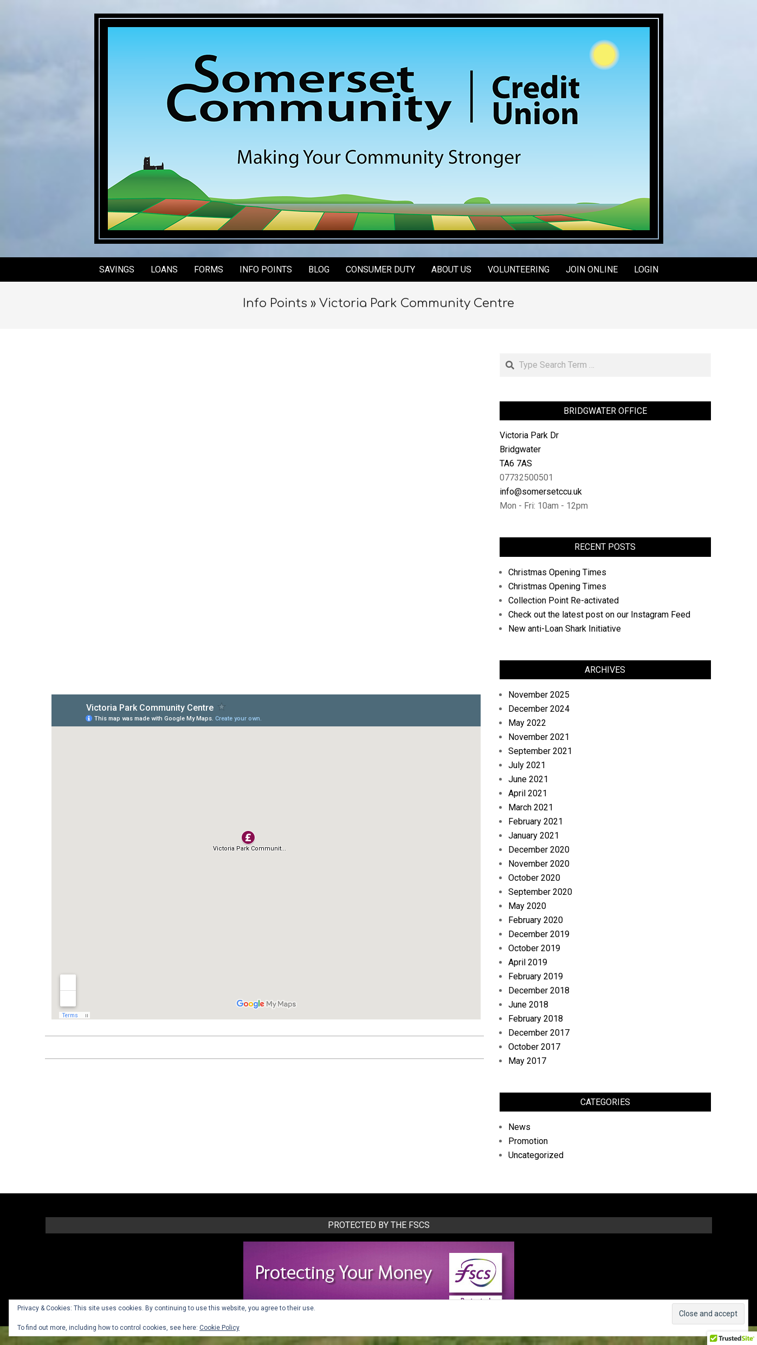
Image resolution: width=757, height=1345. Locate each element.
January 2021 (533, 835)
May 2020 (527, 906)
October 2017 (534, 1047)
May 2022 (527, 723)
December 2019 (539, 934)
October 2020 (534, 878)
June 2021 (528, 779)
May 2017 (527, 1061)
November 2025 (539, 695)
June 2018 (528, 1004)
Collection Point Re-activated (563, 600)
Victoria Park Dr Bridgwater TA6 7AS (529, 449)
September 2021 (540, 751)
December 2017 (539, 1033)
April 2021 (527, 793)
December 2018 (539, 990)
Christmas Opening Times (557, 572)
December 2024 (539, 709)
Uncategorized (536, 1155)
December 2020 (539, 849)
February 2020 (535, 920)
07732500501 (526, 477)
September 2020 (540, 892)
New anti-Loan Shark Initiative (564, 628)
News (519, 1127)
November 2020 (539, 864)
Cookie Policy (219, 1327)
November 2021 (539, 737)
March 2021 (530, 807)
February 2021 (535, 821)
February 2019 (535, 976)
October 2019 (534, 948)
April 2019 (527, 962)
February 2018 (535, 1018)
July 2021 (527, 765)
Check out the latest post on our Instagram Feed (599, 614)
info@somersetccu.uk (541, 491)
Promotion (528, 1141)
